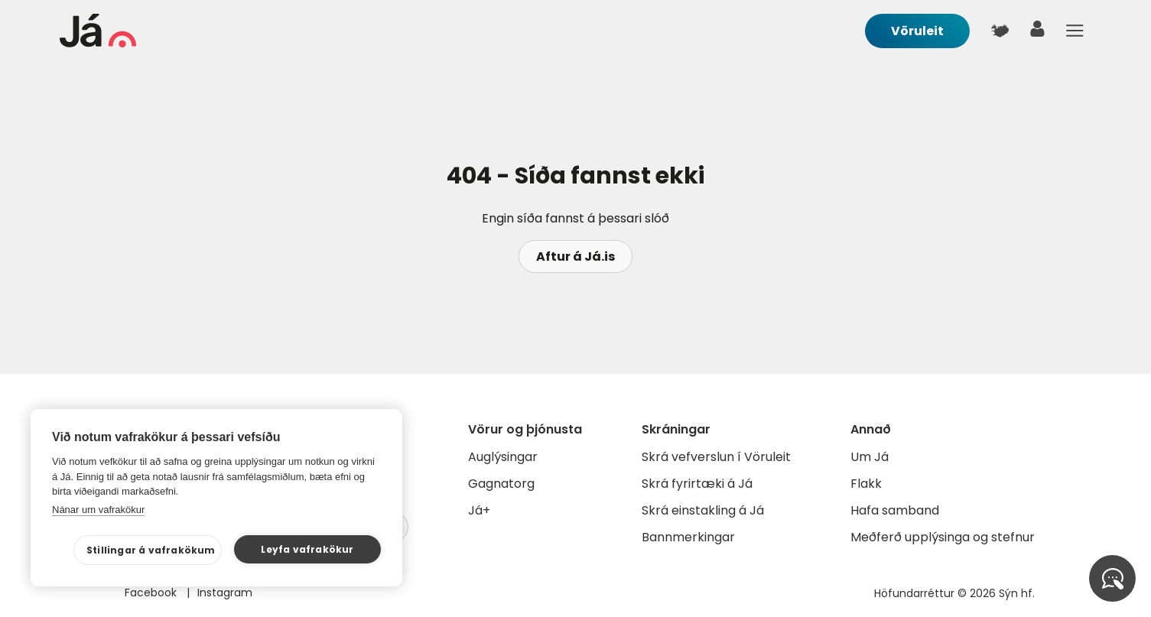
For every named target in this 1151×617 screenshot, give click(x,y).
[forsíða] (98, 43)
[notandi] (1037, 32)
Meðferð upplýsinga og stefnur (942, 537)
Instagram (224, 592)
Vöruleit (917, 31)
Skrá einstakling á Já (703, 510)
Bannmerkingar (688, 537)
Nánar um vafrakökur (98, 509)
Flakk (866, 483)
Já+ (479, 510)
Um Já (869, 457)
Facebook (152, 592)
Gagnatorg (501, 483)
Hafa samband (894, 510)
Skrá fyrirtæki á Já (697, 483)
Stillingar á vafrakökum (151, 550)
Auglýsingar (503, 457)
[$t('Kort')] (1000, 30)
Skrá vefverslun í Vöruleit (716, 457)
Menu (1075, 30)
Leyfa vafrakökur (307, 549)
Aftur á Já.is (575, 256)
